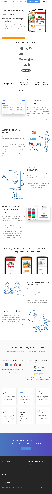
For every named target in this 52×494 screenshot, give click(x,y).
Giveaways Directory (6, 480)
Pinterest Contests (31, 466)
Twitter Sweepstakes (31, 468)
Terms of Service (15, 487)
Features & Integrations (6, 464)
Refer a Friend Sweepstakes (33, 472)
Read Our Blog (4, 478)
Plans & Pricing (5, 466)
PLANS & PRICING (19, 1)
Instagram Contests (31, 470)
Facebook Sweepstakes (32, 464)
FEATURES (13, 1)
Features (31, 351)
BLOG (25, 1)
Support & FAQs (5, 468)
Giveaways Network (6, 482)
